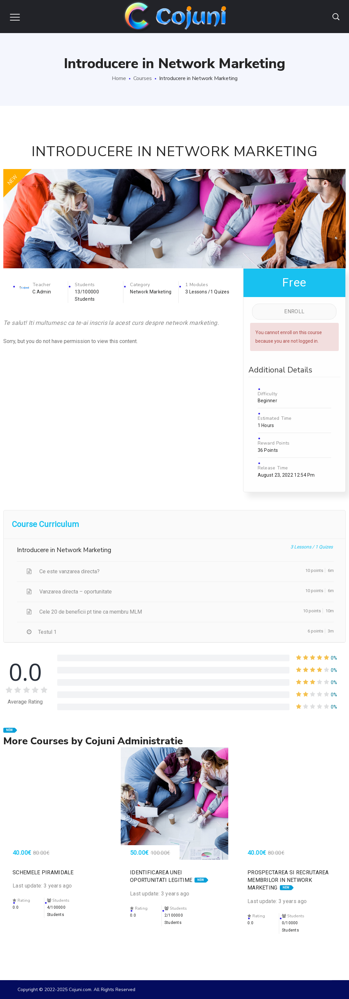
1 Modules (196, 285)
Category (140, 285)
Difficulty (268, 394)
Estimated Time (275, 418)
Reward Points (274, 443)
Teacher (41, 285)
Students (85, 285)
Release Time (273, 468)
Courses (142, 78)
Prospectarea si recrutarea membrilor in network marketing (288, 880)
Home (119, 78)
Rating (21, 900)
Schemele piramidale (43, 872)
